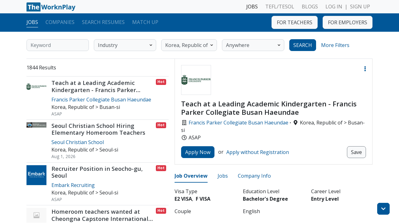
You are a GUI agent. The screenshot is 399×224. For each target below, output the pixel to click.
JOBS (252, 6)
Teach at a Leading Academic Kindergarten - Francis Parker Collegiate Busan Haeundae (93, 90)
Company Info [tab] (254, 175)
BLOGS (310, 6)
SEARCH (302, 45)
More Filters (335, 45)
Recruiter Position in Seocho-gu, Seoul (97, 172)
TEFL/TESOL (279, 6)
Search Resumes (103, 22)
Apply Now (197, 152)
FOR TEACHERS (294, 22)
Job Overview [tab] (191, 175)
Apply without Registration (257, 152)
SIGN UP (360, 6)
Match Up (145, 22)
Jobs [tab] (223, 175)
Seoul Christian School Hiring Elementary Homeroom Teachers (98, 129)
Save (356, 152)
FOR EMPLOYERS (347, 22)
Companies (60, 22)
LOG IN (333, 6)
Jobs (32, 22)
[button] (365, 68)
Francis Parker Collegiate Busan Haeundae (238, 122)
